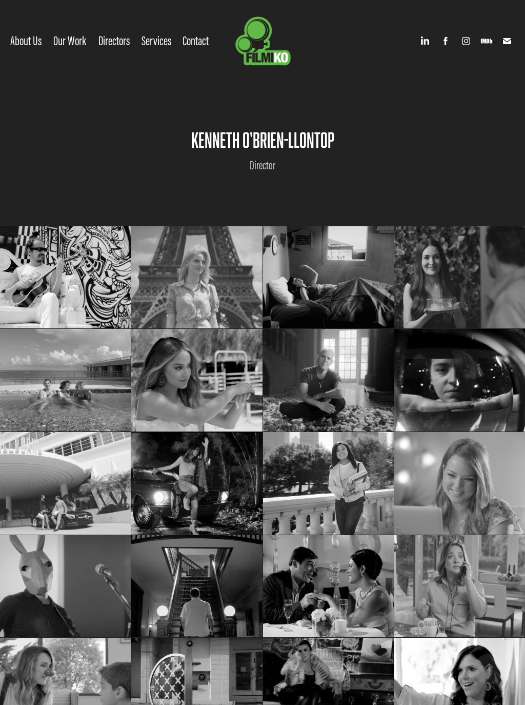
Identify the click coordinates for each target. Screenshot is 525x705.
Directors (114, 41)
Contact (196, 41)
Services (156, 41)
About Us (26, 41)
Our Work (69, 41)
